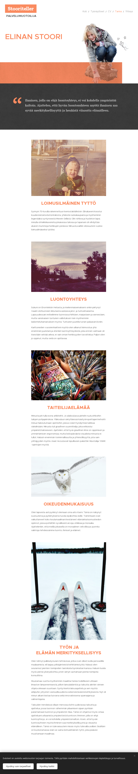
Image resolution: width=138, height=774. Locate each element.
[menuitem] (89, 11)
